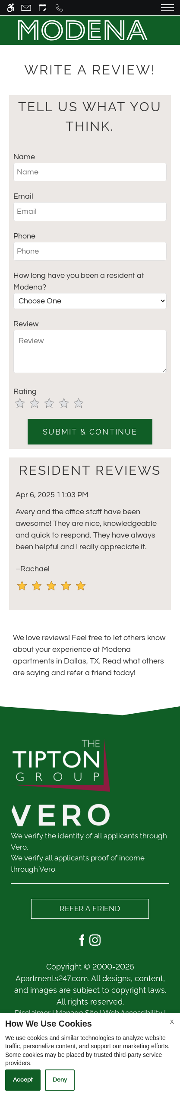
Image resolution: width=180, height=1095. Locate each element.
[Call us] (59, 7)
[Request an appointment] (42, 7)
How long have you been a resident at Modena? (78, 281)
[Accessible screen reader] (10, 7)
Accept (23, 1080)
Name (24, 157)
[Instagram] (95, 939)
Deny (60, 1080)
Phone (24, 236)
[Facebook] (82, 939)
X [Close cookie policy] (172, 1022)
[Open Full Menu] (167, 7)
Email (23, 196)
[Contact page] (26, 7)
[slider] (54, 403)
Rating (25, 391)
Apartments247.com (52, 978)
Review (25, 324)
